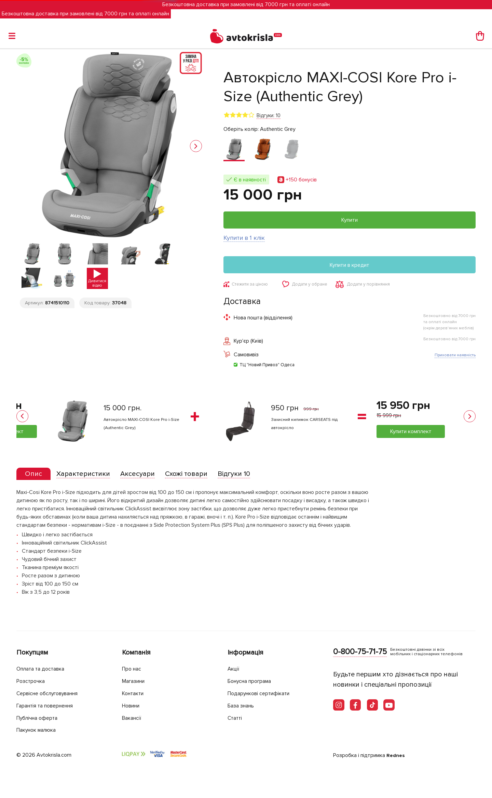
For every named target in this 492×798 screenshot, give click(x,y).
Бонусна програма (253, 681)
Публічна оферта (39, 717)
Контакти (134, 693)
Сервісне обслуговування (51, 693)
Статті (236, 717)
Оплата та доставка (43, 669)
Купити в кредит (349, 265)
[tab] (35, 475)
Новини (132, 706)
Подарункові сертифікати (262, 693)
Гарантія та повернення (48, 706)
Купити (349, 220)
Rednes (396, 755)
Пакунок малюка (39, 730)
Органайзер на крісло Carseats (309, 419)
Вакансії (133, 717)
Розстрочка (32, 681)
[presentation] (35, 475)
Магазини (135, 681)
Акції (234, 669)
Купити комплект (411, 432)
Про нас (133, 669)
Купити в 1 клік (244, 238)
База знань (243, 706)
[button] (196, 146)
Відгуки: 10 (269, 115)
